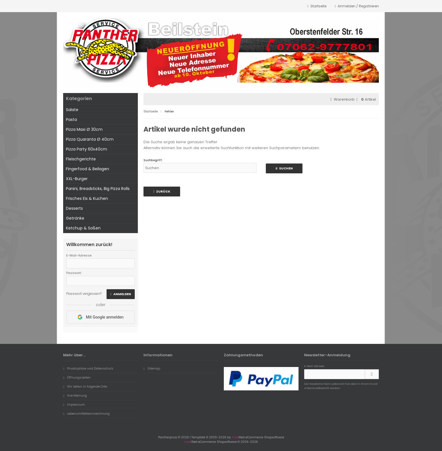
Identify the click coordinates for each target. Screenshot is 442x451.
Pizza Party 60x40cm (86, 149)
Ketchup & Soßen (83, 228)
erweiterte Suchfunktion (222, 148)
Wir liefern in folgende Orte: (85, 386)
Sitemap (151, 368)
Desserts (74, 208)
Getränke (75, 218)
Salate (72, 109)
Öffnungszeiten (76, 377)
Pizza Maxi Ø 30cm (84, 129)
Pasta (71, 119)
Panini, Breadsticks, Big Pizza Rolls (98, 188)
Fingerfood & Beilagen (87, 169)
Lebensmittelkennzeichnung (86, 413)
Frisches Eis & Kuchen (87, 198)
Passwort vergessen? (83, 293)
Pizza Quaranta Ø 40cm (90, 139)
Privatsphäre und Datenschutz (88, 368)
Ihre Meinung (75, 395)
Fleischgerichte (81, 159)
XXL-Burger (77, 179)
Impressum (74, 404)
